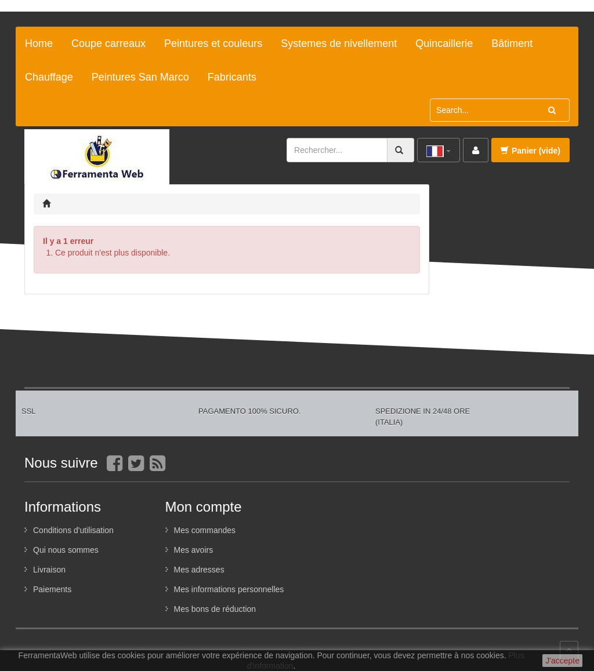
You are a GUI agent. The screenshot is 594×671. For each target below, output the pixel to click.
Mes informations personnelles (229, 589)
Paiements (52, 589)
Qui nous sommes (66, 550)
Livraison (49, 569)
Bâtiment (512, 43)
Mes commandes (205, 530)
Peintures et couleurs (213, 43)
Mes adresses (199, 569)
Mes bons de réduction (215, 609)
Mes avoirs (193, 550)
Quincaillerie (444, 43)
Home (39, 43)
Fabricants (232, 77)
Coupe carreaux (108, 43)
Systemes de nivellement (339, 43)
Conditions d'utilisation (73, 530)
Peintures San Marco (140, 77)
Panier (530, 150)
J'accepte (562, 660)
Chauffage (49, 77)
